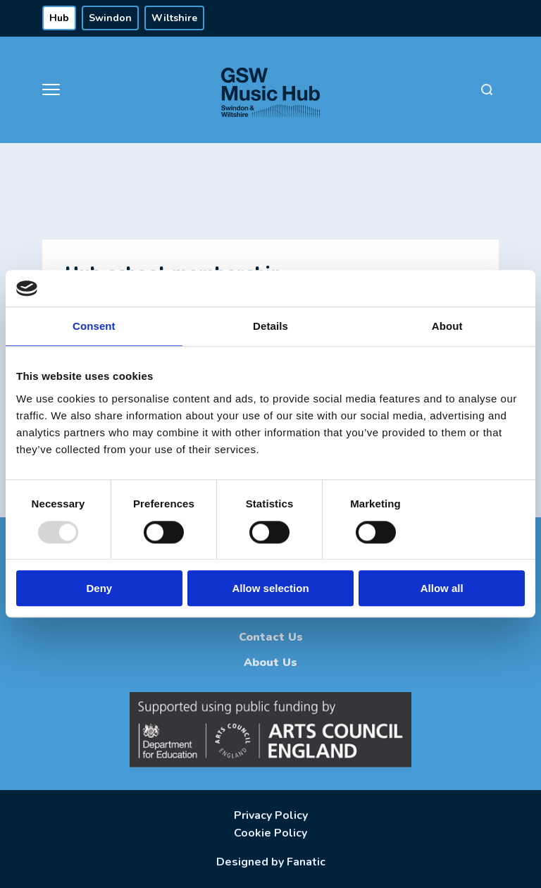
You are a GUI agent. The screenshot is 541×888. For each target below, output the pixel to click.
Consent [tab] (94, 327)
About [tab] (447, 327)
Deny (99, 588)
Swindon (110, 18)
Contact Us (271, 637)
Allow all (442, 588)
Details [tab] (270, 327)
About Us (270, 662)
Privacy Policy (271, 815)
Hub (59, 18)
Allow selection (270, 588)
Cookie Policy (270, 833)
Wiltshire (174, 18)
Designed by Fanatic (270, 862)
